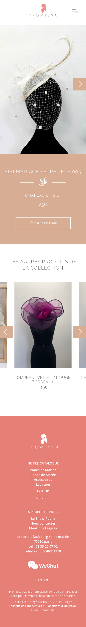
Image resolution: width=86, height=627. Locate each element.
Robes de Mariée (43, 470)
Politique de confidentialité (26, 606)
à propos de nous (43, 512)
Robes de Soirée (43, 475)
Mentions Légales (43, 528)
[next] (79, 84)
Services (43, 498)
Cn (46, 580)
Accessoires (43, 479)
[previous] (6, 332)
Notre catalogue (43, 463)
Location (43, 484)
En (40, 580)
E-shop (43, 491)
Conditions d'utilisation (62, 606)
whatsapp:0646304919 (43, 551)
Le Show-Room (43, 518)
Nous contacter (43, 523)
